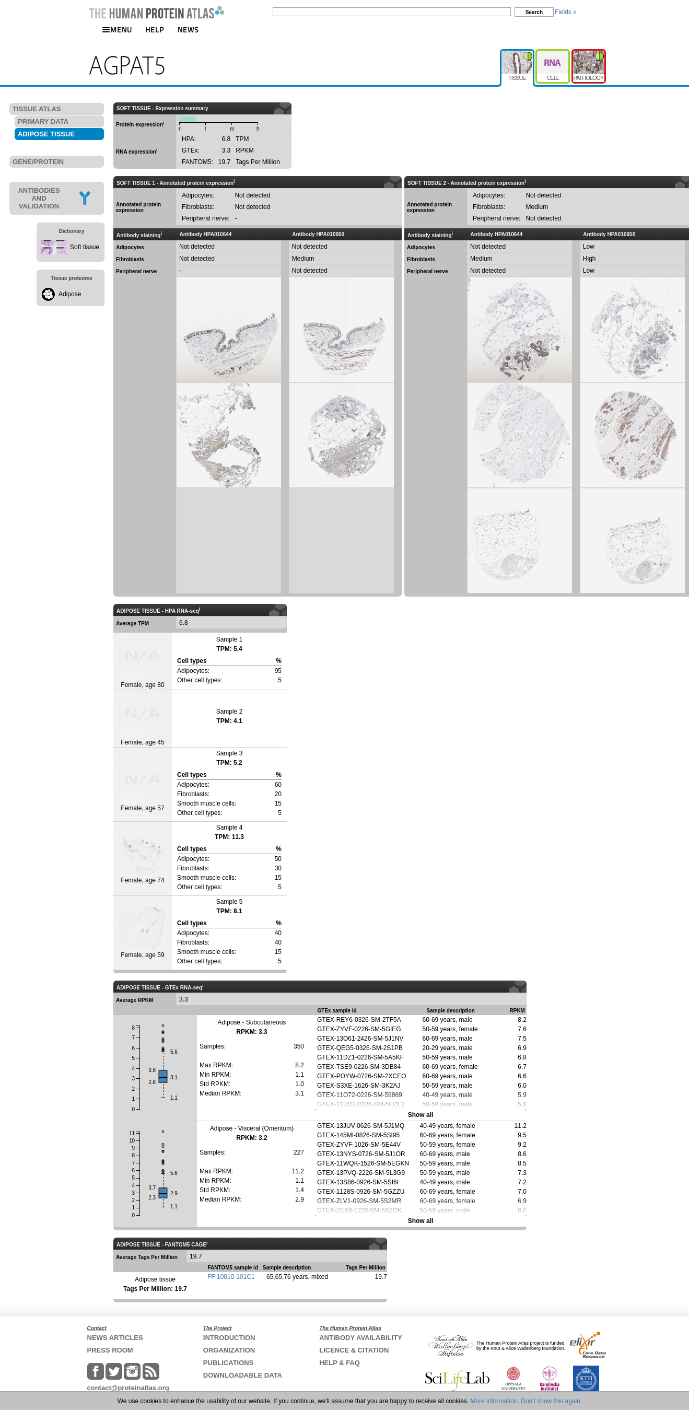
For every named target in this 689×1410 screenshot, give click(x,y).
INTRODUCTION (229, 1338)
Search (534, 12)
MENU (117, 29)
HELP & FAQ (339, 1363)
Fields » (566, 12)
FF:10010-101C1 (231, 1276)
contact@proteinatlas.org (128, 1388)
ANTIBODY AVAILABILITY (360, 1338)
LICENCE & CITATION (354, 1350)
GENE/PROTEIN (38, 162)
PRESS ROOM (110, 1350)
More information (494, 1401)
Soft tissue (84, 247)
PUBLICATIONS (228, 1363)
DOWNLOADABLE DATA (242, 1375)
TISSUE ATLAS (37, 109)
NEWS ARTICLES (115, 1338)
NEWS (188, 29)
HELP (154, 29)
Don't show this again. (551, 1401)
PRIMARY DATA (43, 121)
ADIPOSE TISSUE (46, 134)
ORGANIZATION (229, 1350)
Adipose (70, 294)
